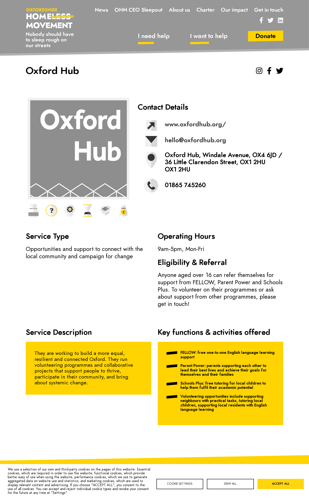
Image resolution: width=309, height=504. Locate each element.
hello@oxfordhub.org (195, 140)
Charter (206, 10)
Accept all (280, 483)
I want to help (209, 36)
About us (179, 10)
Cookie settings (179, 483)
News (101, 10)
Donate (266, 36)
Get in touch (268, 10)
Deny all (230, 483)
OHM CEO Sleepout (138, 10)
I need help (154, 36)
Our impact (234, 10)
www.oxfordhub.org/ (195, 125)
